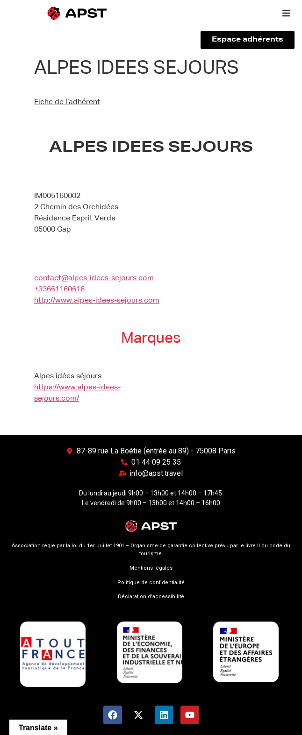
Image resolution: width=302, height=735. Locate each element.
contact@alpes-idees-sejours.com (94, 278)
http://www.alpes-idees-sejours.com (96, 300)
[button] (286, 13)
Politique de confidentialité (151, 583)
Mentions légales (151, 568)
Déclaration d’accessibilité (151, 597)
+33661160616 (59, 289)
